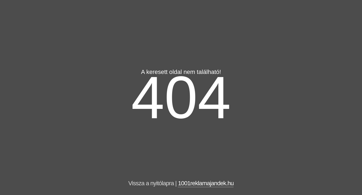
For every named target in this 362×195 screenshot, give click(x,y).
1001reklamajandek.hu (206, 183)
